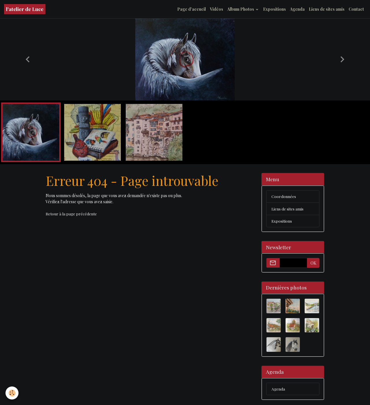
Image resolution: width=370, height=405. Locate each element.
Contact (356, 9)
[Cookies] (12, 392)
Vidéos (216, 9)
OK (313, 263)
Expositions (274, 9)
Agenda (297, 9)
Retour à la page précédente (71, 214)
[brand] (24, 9)
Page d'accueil (191, 9)
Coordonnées (283, 196)
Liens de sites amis (327, 9)
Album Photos (241, 9)
